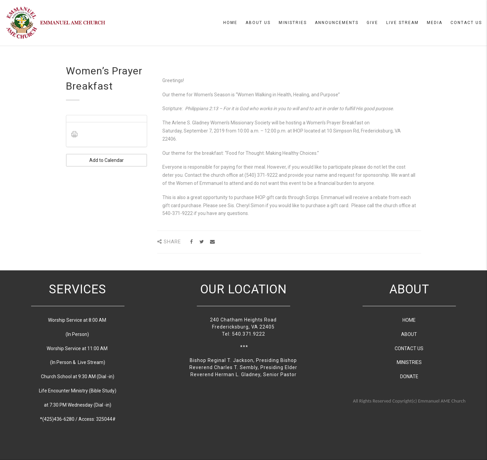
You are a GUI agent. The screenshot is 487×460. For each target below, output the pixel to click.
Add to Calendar (106, 160)
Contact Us (466, 22)
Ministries (293, 22)
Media (434, 22)
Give (372, 22)
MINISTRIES (409, 362)
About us (258, 22)
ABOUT (409, 334)
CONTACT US (409, 348)
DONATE (409, 376)
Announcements (336, 22)
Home (230, 22)
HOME (409, 320)
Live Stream (402, 22)
